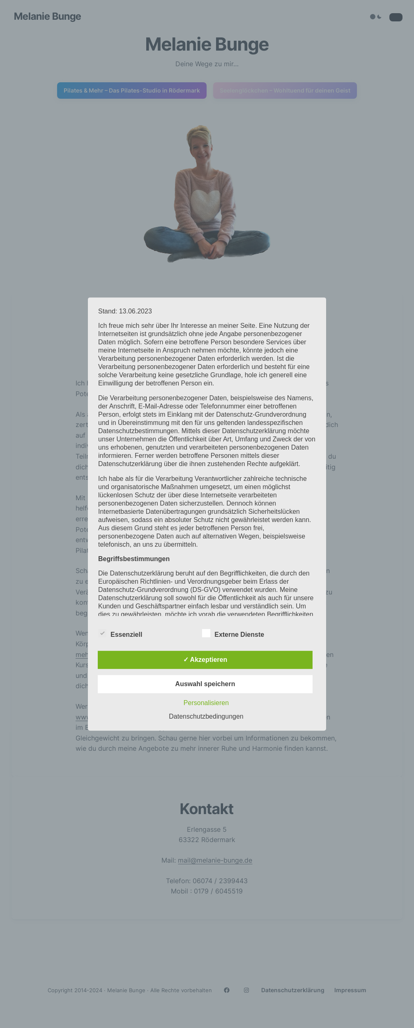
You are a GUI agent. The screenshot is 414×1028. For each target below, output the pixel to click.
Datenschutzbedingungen (206, 716)
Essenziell (120, 633)
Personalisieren (206, 702)
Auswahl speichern (205, 683)
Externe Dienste (233, 633)
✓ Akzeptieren (205, 659)
